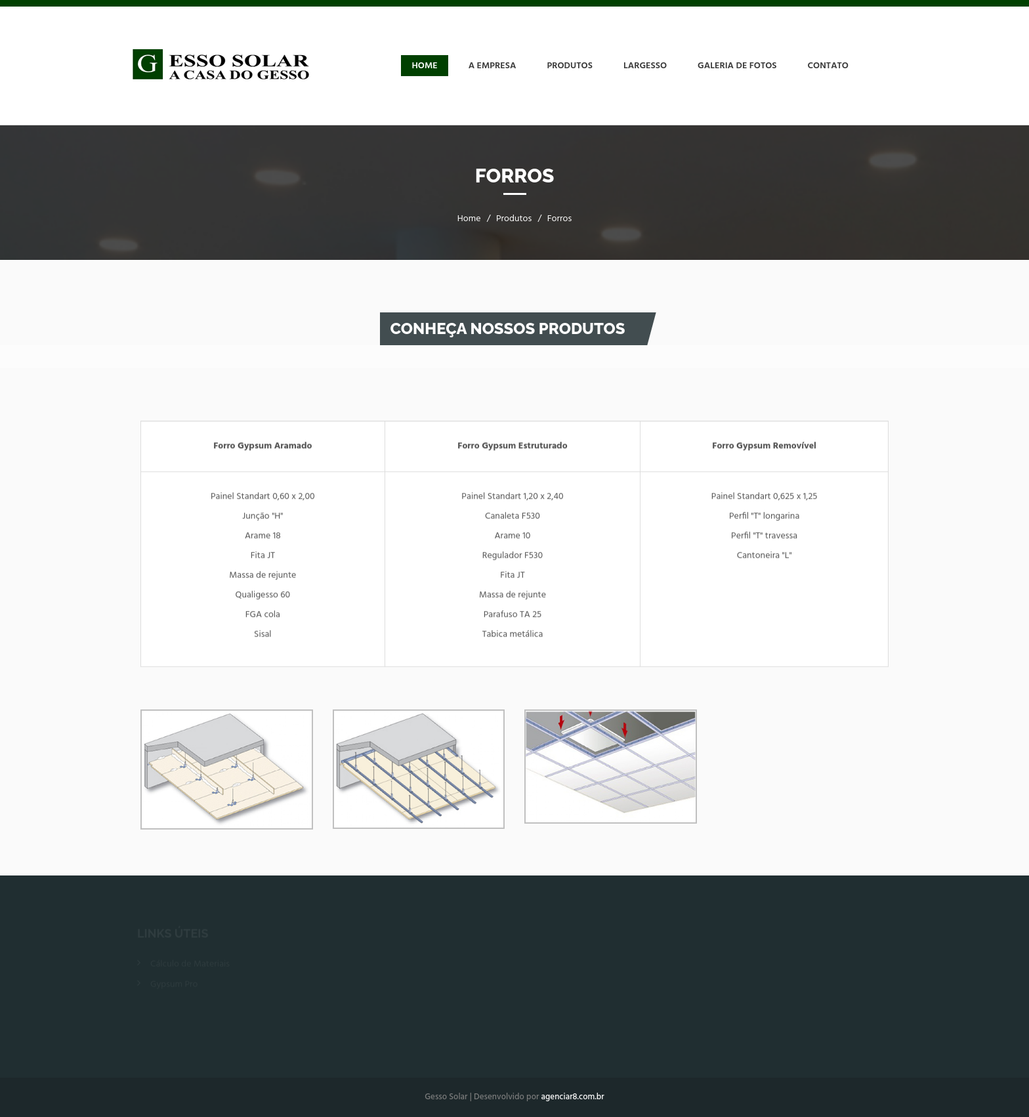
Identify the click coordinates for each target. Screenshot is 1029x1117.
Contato (828, 66)
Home (424, 66)
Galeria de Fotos (737, 66)
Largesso (645, 66)
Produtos (569, 66)
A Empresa (492, 66)
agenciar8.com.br (572, 1097)
